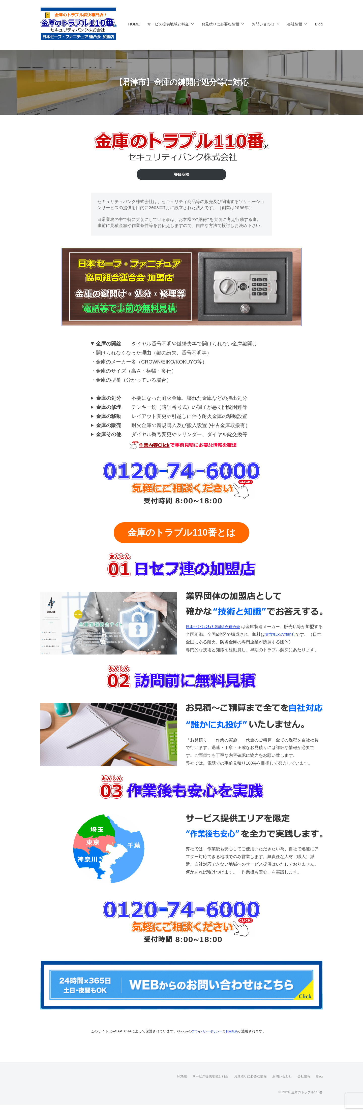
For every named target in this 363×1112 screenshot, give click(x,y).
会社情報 (294, 24)
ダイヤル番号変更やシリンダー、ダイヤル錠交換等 (171, 435)
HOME (134, 24)
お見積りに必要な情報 (220, 24)
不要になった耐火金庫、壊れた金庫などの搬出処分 (171, 399)
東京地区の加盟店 (291, 634)
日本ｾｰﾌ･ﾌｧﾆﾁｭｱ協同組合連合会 (216, 627)
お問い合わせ (263, 24)
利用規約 (238, 1031)
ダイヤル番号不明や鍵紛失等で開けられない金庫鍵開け (176, 344)
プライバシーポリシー (209, 1031)
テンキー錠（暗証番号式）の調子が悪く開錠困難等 (171, 408)
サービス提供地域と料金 (168, 24)
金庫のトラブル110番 (305, 1099)
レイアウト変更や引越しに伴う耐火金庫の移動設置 (171, 417)
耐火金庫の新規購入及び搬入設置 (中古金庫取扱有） (173, 426)
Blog (319, 24)
